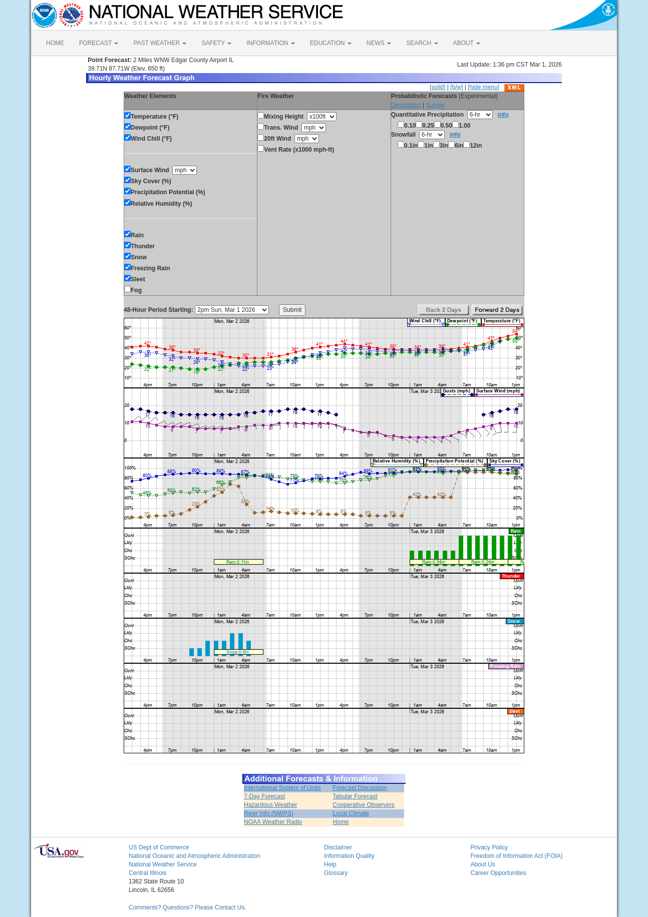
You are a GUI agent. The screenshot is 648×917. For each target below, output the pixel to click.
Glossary (336, 872)
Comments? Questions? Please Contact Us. (187, 907)
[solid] (437, 87)
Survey (435, 105)
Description (406, 105)
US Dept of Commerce (159, 847)
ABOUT (466, 43)
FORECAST (98, 43)
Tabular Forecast (355, 796)
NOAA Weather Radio (273, 821)
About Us (483, 864)
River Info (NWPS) (268, 813)
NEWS (379, 43)
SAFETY (216, 43)
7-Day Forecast (264, 796)
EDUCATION (331, 43)
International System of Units (282, 787)
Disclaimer (338, 847)
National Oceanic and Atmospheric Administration (194, 855)
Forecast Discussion (360, 787)
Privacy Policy (489, 847)
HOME (55, 43)
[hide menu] (483, 87)
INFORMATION (270, 43)
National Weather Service (163, 864)
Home (341, 821)
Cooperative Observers (363, 804)
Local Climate (351, 813)
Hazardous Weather (270, 804)
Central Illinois (147, 872)
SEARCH (422, 43)
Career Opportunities (498, 872)
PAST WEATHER (159, 43)
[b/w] (456, 87)
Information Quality (349, 855)
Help (330, 864)
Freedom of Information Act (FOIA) (517, 855)
